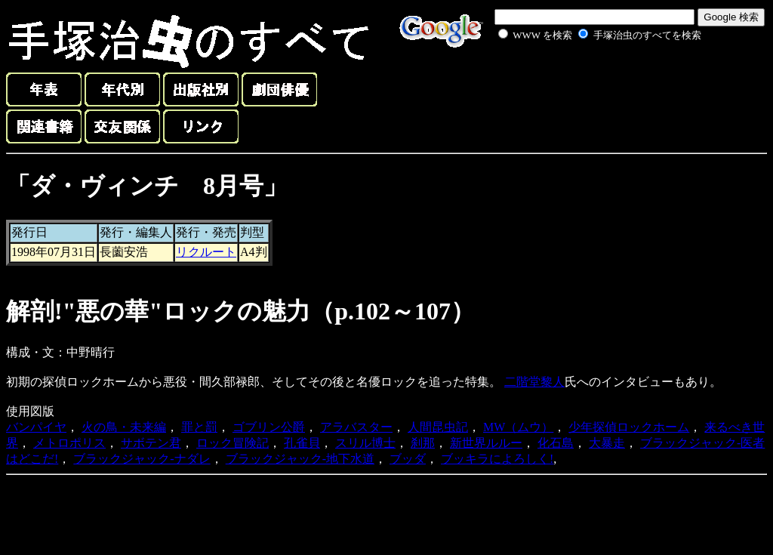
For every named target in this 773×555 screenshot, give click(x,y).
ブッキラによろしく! (497, 458)
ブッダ (408, 458)
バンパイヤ (36, 427)
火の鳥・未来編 (124, 427)
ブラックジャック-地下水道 (300, 458)
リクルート (206, 251)
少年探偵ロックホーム (628, 427)
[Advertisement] (582, 78)
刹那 (423, 442)
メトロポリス (69, 442)
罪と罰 (199, 427)
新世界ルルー (486, 442)
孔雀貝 (302, 442)
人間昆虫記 (438, 427)
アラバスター (356, 427)
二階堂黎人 (534, 381)
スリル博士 (365, 442)
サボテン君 (151, 442)
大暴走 (607, 442)
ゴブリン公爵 (269, 427)
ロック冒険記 (232, 442)
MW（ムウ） (518, 427)
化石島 (555, 442)
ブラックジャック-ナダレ (141, 458)
